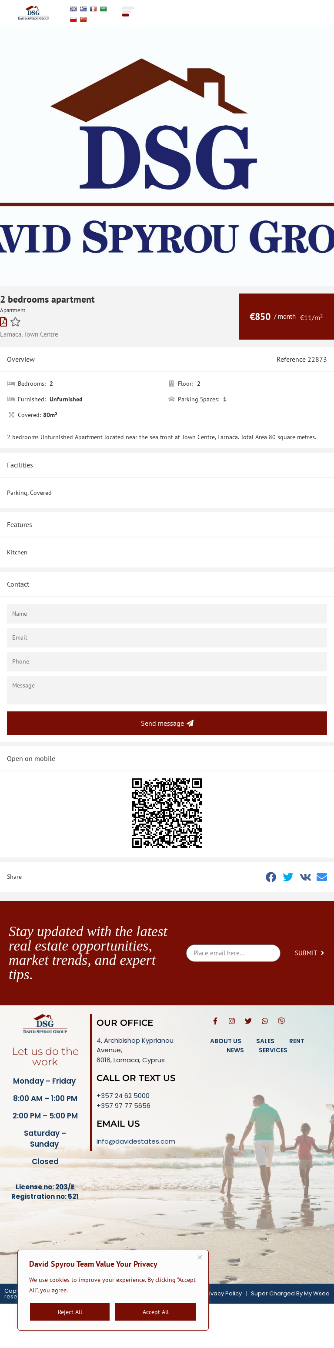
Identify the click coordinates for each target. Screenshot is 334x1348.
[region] (113, 1290)
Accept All (156, 1312)
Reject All (70, 1312)
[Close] (199, 1257)
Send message (167, 723)
